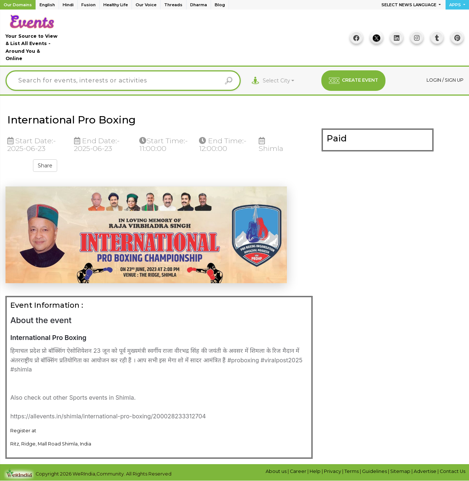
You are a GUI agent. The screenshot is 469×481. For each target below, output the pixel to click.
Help (316, 471)
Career (298, 471)
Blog (220, 4)
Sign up (454, 80)
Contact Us (452, 471)
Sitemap (400, 471)
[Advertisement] (202, 40)
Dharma (198, 4)
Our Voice (146, 4)
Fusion (88, 4)
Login (434, 80)
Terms (352, 471)
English (47, 4)
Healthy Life (115, 4)
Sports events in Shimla (101, 397)
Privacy (333, 471)
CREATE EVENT (353, 80)
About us (277, 471)
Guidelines (375, 471)
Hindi (68, 4)
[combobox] (279, 81)
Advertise (425, 471)
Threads (173, 4)
